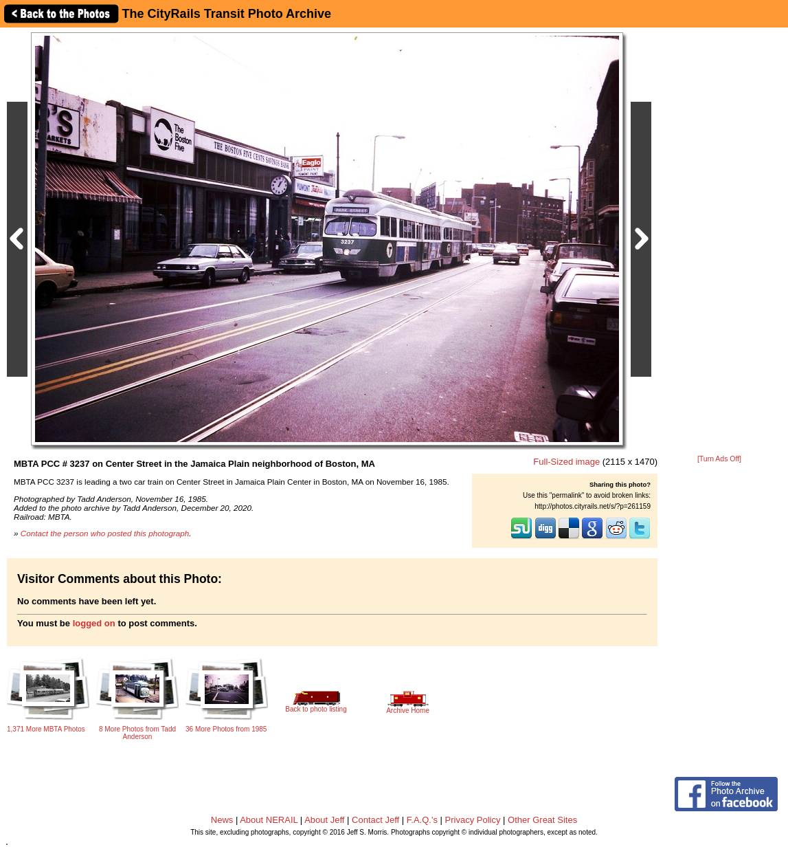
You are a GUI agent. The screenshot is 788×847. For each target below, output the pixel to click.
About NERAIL (268, 820)
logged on (94, 623)
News (222, 820)
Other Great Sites (542, 820)
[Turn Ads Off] (719, 459)
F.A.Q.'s (422, 820)
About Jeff (324, 820)
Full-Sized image (566, 461)
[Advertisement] (719, 242)
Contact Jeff (375, 820)
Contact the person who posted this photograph (105, 533)
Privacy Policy (473, 820)
